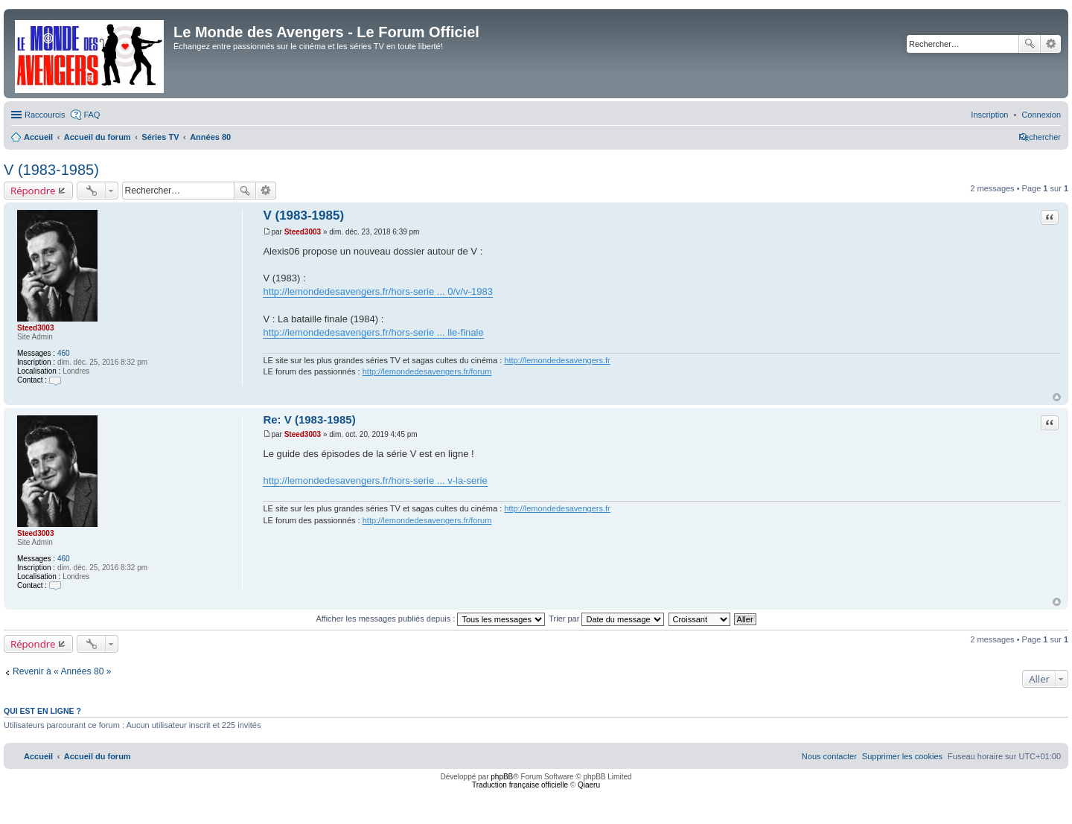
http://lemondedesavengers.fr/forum (427, 371)
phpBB (502, 777)
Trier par (606, 618)
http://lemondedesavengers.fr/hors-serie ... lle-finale (373, 332)
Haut (1057, 397)
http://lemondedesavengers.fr (557, 360)
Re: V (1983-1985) (309, 419)
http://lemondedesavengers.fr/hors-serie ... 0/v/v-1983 (378, 291)
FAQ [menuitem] (91, 114)
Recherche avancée (1051, 44)
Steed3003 (35, 328)
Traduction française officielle (520, 785)
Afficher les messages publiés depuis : (430, 618)
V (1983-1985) (51, 170)
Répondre (33, 190)
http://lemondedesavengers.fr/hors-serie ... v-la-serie (375, 480)
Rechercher (1029, 44)
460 (63, 353)
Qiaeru (589, 785)
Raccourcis (45, 114)
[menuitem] (1041, 114)
